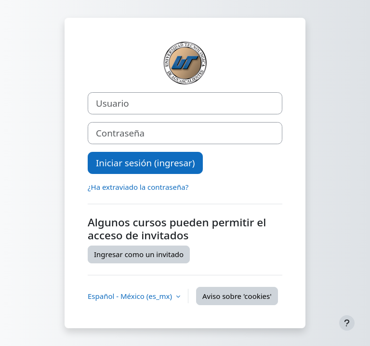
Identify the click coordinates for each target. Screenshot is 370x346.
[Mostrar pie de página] (347, 323)
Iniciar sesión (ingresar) (145, 163)
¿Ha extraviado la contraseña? (138, 187)
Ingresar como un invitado (139, 254)
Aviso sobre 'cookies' (237, 296)
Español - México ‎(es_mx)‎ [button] (131, 296)
